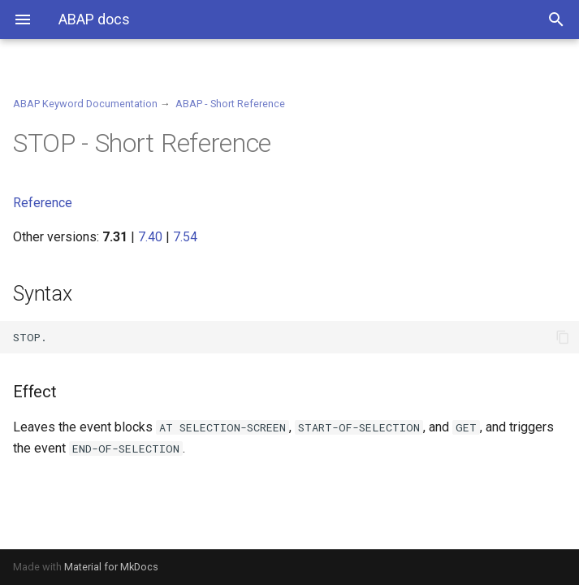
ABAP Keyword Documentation (85, 104)
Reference (42, 202)
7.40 (150, 237)
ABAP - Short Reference (230, 104)
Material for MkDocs (111, 567)
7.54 (185, 237)
